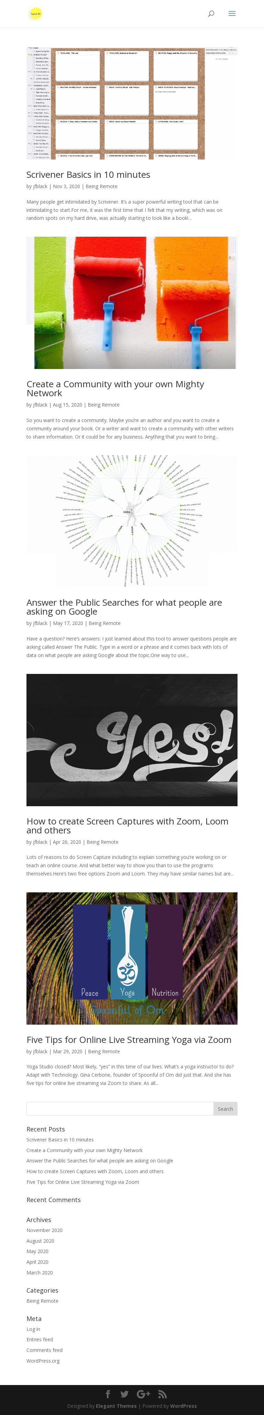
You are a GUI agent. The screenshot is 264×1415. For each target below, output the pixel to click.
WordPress (183, 1406)
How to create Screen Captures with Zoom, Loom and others (127, 825)
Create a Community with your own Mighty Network (115, 388)
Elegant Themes (116, 1406)
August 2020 (40, 1241)
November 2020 (44, 1230)
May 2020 (37, 1251)
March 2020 (39, 1272)
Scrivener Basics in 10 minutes (88, 174)
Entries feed (39, 1339)
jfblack (40, 186)
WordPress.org (42, 1360)
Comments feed (44, 1350)
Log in (33, 1329)
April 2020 (37, 1262)
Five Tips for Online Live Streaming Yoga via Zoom (129, 1039)
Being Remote (102, 186)
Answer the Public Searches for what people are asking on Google (124, 606)
